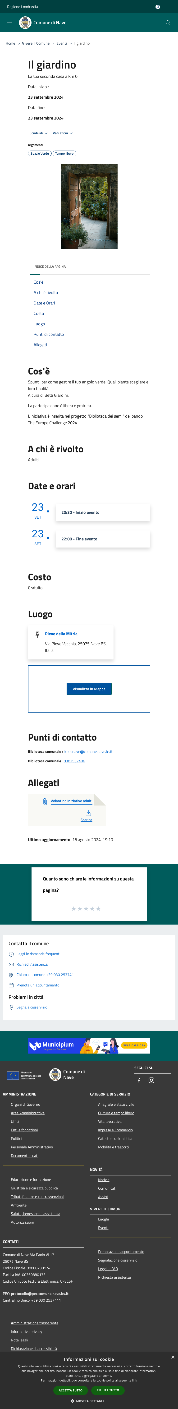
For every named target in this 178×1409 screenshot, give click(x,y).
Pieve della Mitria (61, 634)
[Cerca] (168, 23)
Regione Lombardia (22, 6)
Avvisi (103, 1197)
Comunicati (107, 1188)
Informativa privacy (26, 1331)
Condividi (39, 133)
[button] (89, 1401)
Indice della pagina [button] (50, 266)
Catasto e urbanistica (115, 1138)
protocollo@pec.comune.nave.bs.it (39, 1293)
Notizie (104, 1180)
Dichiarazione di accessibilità (34, 1348)
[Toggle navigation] (9, 22)
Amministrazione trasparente (34, 1323)
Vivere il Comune (36, 43)
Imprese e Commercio (115, 1130)
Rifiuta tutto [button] (108, 1390)
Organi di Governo (25, 1104)
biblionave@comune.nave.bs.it (88, 751)
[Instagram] (151, 1081)
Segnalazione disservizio (117, 1260)
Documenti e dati (24, 1155)
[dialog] (89, 1380)
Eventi (61, 43)
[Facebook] (139, 1081)
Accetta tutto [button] (70, 1390)
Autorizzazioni (22, 1222)
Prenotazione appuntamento (121, 1251)
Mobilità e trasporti (113, 1147)
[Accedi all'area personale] (157, 7)
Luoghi (103, 1219)
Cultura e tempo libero (116, 1113)
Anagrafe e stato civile (116, 1104)
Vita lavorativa (110, 1121)
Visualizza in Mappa (89, 689)
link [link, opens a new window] (134, 1380)
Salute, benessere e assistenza (35, 1213)
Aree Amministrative (28, 1113)
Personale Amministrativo (32, 1147)
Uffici (15, 1121)
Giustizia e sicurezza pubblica (34, 1188)
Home (10, 43)
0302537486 (74, 761)
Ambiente (19, 1205)
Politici (16, 1138)
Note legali (19, 1340)
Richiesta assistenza (114, 1277)
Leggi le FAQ (108, 1268)
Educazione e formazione (31, 1179)
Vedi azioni (63, 133)
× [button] (172, 1357)
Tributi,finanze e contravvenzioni (37, 1196)
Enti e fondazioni (24, 1130)
